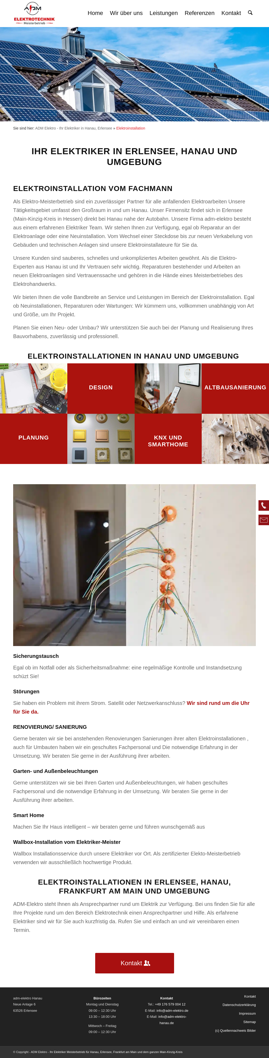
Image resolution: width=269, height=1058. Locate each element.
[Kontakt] (134, 963)
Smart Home (28, 815)
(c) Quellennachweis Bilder (235, 1031)
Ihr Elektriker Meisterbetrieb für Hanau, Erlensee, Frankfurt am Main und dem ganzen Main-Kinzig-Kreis (116, 1052)
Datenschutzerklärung (239, 1005)
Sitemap (249, 1022)
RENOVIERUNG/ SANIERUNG (50, 727)
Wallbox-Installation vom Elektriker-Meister (66, 842)
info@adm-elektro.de (172, 1011)
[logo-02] (34, 13)
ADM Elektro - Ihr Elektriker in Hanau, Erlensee (73, 128)
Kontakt (250, 996)
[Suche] (250, 13)
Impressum (247, 1013)
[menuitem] (95, 13)
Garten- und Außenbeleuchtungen (55, 771)
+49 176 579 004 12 (170, 1004)
